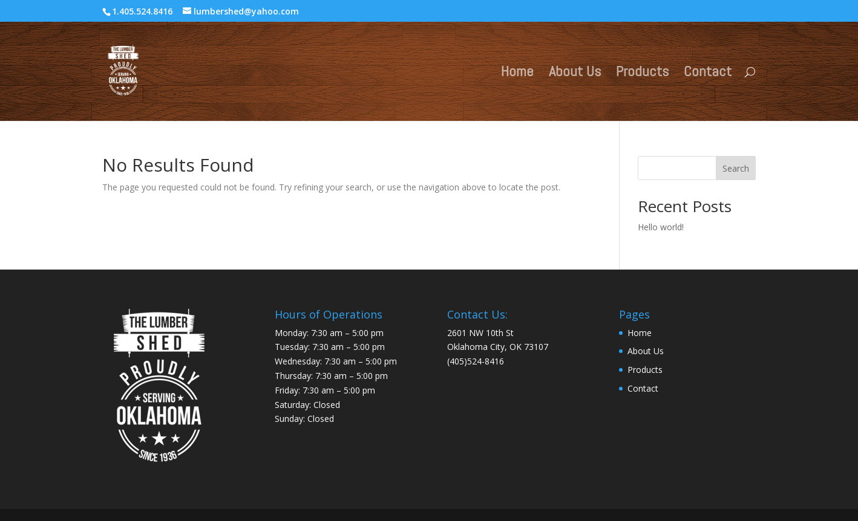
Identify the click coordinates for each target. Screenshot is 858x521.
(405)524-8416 (475, 361)
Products (642, 73)
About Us (575, 73)
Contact (708, 73)
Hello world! (661, 227)
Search (735, 168)
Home (517, 73)
